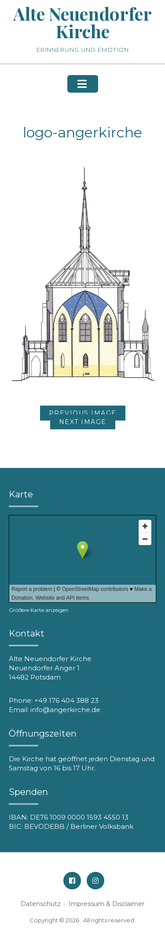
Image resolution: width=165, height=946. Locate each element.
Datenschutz (41, 904)
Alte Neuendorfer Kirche (82, 22)
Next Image (82, 422)
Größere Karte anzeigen (39, 610)
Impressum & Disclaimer (106, 904)
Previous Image (83, 413)
